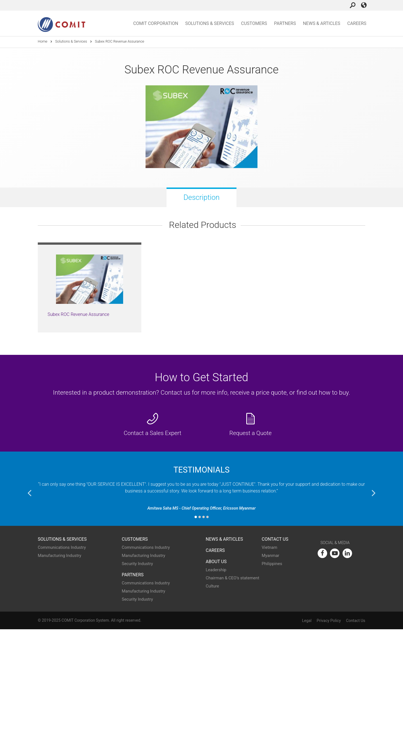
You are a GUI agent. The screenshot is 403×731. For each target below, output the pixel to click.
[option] (90, 389)
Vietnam (269, 649)
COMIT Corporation (155, 23)
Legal (306, 722)
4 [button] (207, 618)
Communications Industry (62, 649)
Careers (356, 23)
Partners (285, 23)
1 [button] (195, 618)
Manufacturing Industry (59, 657)
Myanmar (270, 657)
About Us (216, 663)
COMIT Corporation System (85, 722)
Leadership (216, 672)
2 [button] (199, 618)
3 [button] (203, 618)
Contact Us (275, 641)
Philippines (272, 665)
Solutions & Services (209, 23)
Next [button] (373, 594)
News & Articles (321, 23)
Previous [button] (29, 594)
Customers (254, 23)
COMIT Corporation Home (61, 24)
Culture (212, 688)
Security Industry (137, 665)
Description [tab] (201, 197)
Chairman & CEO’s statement (232, 680)
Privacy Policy (329, 722)
